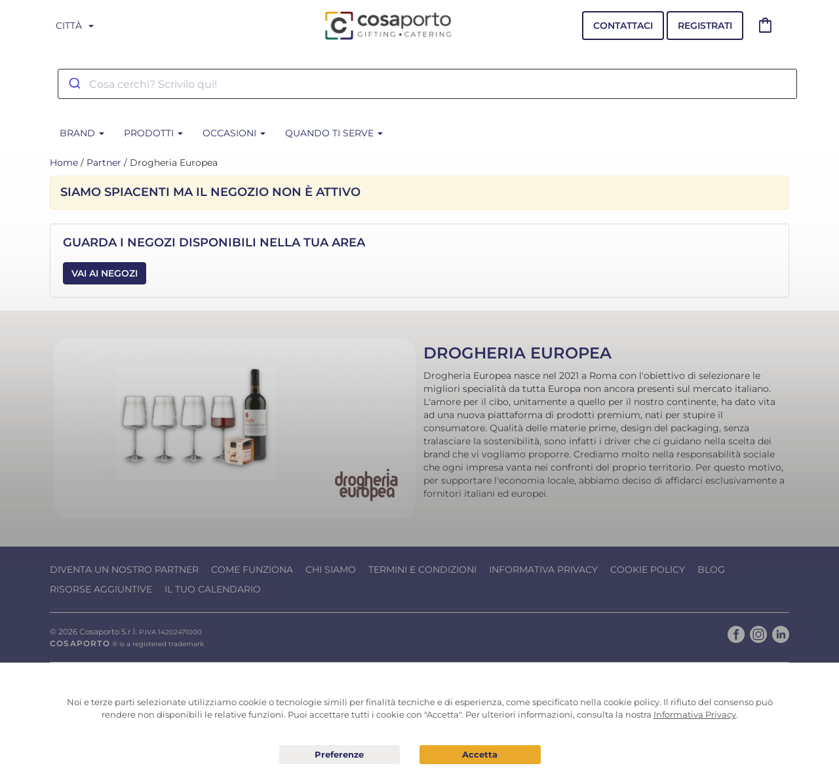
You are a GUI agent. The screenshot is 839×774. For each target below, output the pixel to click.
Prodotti (153, 133)
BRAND (82, 133)
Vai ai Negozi (104, 273)
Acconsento (480, 754)
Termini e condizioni (422, 569)
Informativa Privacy (543, 569)
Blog (711, 569)
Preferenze (339, 755)
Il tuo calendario (213, 589)
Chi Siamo (330, 569)
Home (64, 162)
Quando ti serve (334, 133)
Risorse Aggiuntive (101, 589)
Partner (104, 162)
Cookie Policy (647, 569)
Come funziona (252, 569)
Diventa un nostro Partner (124, 569)
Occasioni (234, 133)
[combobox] (427, 84)
